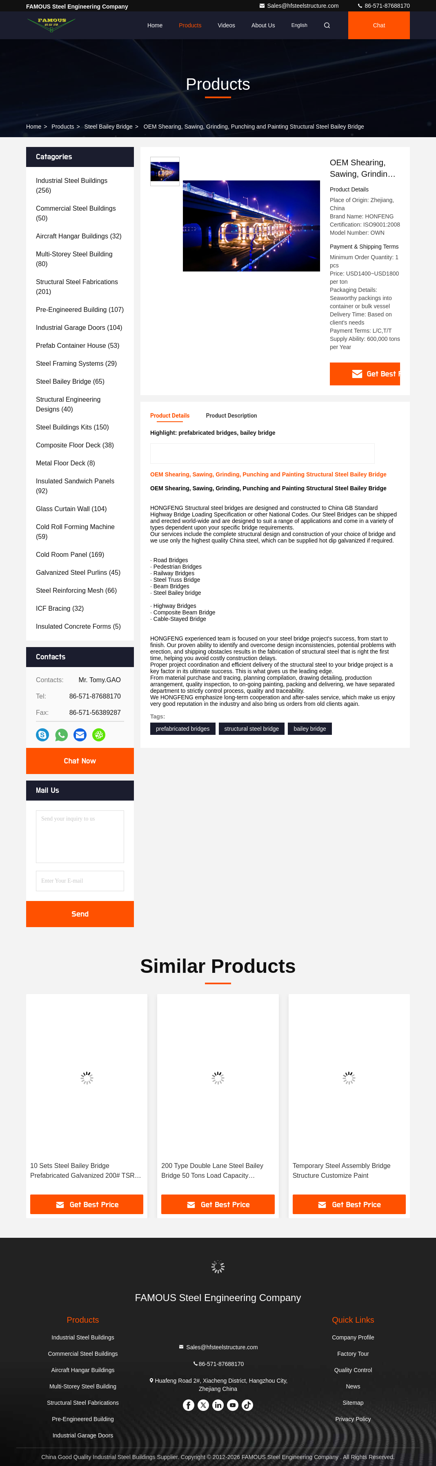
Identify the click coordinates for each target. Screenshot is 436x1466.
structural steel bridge (252, 728)
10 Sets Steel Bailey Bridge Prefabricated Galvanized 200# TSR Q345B (82, 1171)
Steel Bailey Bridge (109, 126)
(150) (72, 427)
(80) (74, 259)
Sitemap (353, 1402)
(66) (76, 590)
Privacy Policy (353, 1419)
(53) (78, 345)
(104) (79, 327)
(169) (70, 554)
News (353, 1386)
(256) (71, 185)
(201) (77, 286)
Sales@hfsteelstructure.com (299, 5)
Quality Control (353, 1370)
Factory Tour (353, 1353)
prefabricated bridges (183, 728)
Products (190, 25)
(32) (79, 236)
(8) (65, 463)
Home (154, 25)
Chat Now (80, 761)
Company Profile (353, 1337)
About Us (263, 25)
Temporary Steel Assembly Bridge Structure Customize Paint (342, 1170)
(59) (75, 531)
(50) (76, 213)
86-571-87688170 (383, 5)
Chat (379, 25)
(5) (78, 626)
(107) (80, 309)
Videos (226, 25)
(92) (75, 486)
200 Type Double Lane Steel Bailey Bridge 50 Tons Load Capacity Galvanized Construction (212, 1171)
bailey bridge (310, 728)
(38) (75, 445)
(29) (76, 363)
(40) (68, 404)
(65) (70, 381)
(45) (78, 572)
